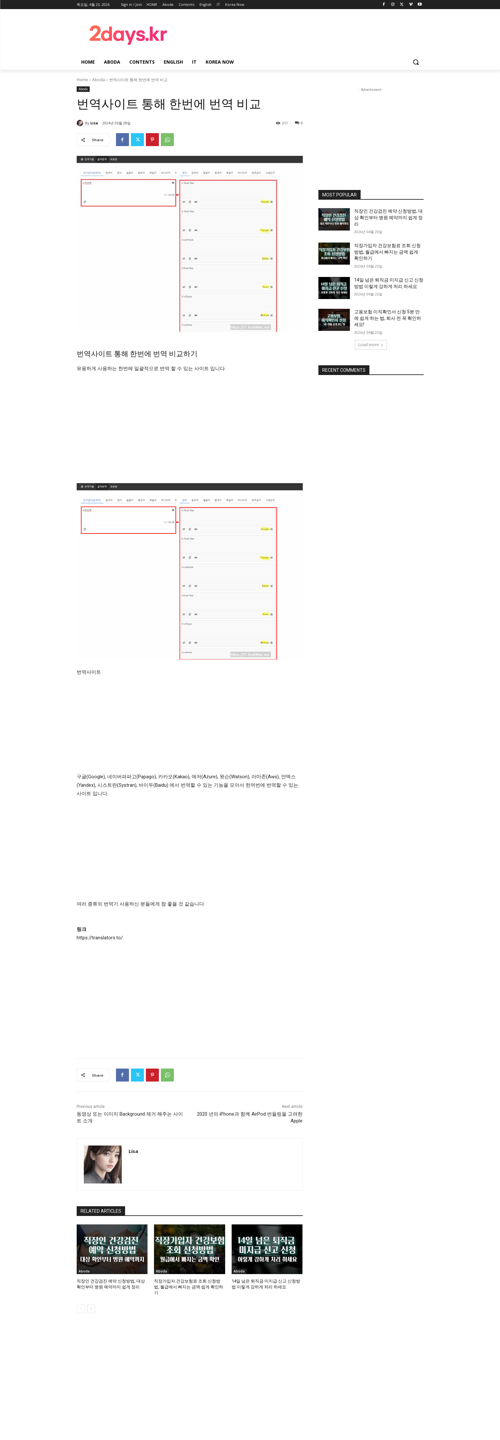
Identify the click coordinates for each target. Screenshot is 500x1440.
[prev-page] (81, 1308)
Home (82, 79)
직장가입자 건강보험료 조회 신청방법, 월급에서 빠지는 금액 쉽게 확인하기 (188, 1287)
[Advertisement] (302, 33)
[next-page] (91, 1308)
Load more (370, 344)
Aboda (98, 79)
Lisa (94, 122)
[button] (416, 62)
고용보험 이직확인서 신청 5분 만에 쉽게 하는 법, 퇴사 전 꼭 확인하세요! (387, 318)
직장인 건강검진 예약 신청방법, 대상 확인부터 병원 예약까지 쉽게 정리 (388, 217)
